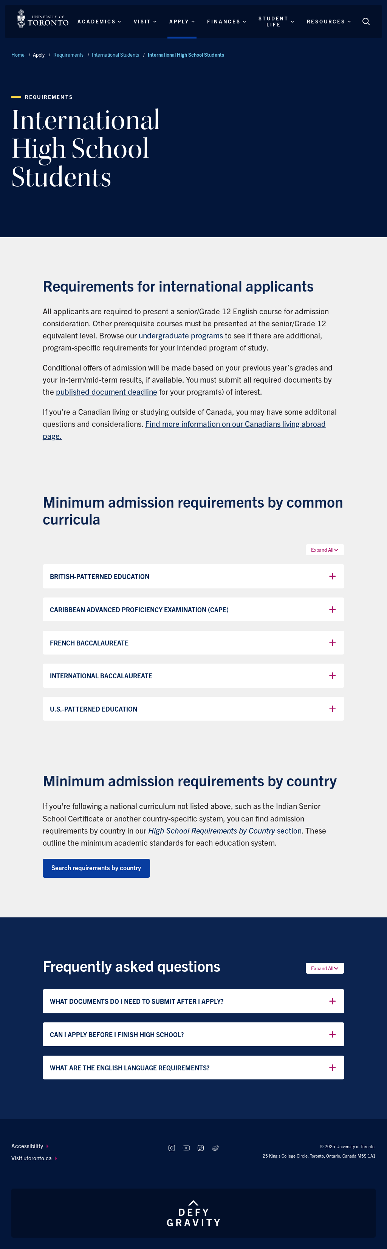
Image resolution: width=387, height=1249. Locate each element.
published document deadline (106, 391)
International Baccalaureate (193, 676)
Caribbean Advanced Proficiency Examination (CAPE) (193, 609)
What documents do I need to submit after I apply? (193, 1001)
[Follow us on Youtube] (186, 1148)
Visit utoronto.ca (34, 1157)
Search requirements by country (96, 867)
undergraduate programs (181, 335)
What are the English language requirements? (193, 1068)
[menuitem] (82, 1146)
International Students (115, 54)
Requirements (68, 54)
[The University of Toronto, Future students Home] (42, 18)
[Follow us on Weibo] (215, 1148)
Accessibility (29, 1145)
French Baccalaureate (193, 643)
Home (18, 54)
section (225, 830)
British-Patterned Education (193, 576)
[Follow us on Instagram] (171, 1148)
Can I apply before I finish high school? (193, 1034)
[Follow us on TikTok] (201, 1148)
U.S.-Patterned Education (193, 709)
